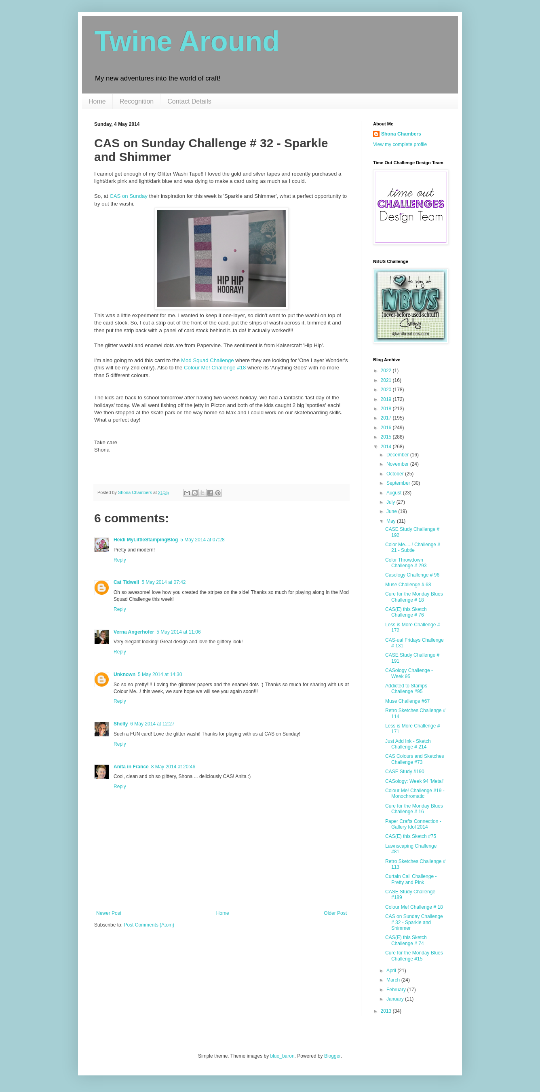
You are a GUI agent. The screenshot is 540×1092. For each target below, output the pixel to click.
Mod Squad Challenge (207, 360)
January (395, 999)
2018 (387, 408)
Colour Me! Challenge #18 (215, 368)
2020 (387, 389)
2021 (387, 380)
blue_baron (282, 1056)
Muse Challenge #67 (407, 701)
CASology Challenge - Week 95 (409, 673)
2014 (387, 447)
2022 (387, 370)
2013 (387, 1011)
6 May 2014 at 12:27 (152, 724)
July (391, 502)
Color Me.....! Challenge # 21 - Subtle (412, 547)
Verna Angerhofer (134, 632)
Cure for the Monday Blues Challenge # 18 (414, 596)
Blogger (332, 1056)
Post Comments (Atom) (149, 925)
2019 (387, 399)
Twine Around (187, 41)
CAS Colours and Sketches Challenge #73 (414, 759)
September (398, 483)
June (392, 511)
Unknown (124, 674)
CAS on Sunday (129, 196)
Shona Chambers (401, 134)
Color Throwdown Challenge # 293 (405, 562)
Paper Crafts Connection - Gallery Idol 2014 (413, 824)
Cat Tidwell (126, 582)
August (394, 493)
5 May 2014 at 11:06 (178, 632)
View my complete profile (400, 144)
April (391, 970)
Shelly (121, 724)
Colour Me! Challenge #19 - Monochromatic (415, 793)
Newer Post (108, 913)
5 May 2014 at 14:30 (160, 674)
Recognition (137, 101)
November (398, 464)
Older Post (335, 913)
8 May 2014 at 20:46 (173, 767)
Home (97, 101)
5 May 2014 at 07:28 (202, 540)
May (391, 521)
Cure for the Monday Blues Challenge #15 (414, 955)
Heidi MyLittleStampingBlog (146, 540)
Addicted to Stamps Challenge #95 (406, 688)
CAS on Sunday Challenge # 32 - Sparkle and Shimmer (414, 922)
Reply (120, 560)
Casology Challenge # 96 (412, 575)
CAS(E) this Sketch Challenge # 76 (406, 612)
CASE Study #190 (404, 771)
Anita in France (131, 767)
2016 (387, 427)
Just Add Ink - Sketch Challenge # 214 (408, 744)
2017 (387, 418)
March (393, 980)
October (395, 474)
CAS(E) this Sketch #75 (410, 836)
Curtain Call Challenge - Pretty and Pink (411, 879)
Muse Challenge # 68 (408, 584)
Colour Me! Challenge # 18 (414, 907)
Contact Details (189, 101)
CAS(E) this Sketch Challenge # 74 (406, 940)
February (396, 989)
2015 (387, 437)
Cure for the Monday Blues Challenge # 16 (414, 808)
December (398, 455)
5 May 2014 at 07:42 (163, 582)
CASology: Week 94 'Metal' (414, 781)
